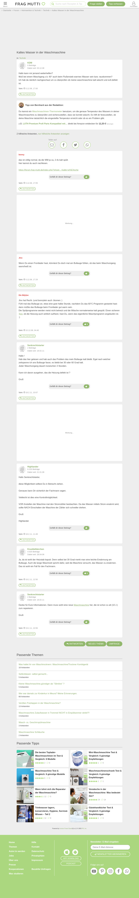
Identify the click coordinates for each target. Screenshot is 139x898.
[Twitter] (75, 144)
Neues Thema (96, 644)
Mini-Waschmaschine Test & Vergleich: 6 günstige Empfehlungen (103, 755)
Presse (12, 865)
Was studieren (16, 873)
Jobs (11, 856)
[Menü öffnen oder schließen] (5, 4)
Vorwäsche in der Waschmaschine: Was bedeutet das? (104, 792)
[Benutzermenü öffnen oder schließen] (133, 4)
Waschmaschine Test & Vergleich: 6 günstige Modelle (50, 772)
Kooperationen (16, 869)
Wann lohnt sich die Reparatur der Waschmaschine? (50, 791)
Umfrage (114, 644)
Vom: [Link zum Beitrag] (21, 88)
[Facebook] (63, 144)
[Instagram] (110, 872)
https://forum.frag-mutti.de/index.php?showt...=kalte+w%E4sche (48, 170)
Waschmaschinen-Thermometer (47, 111)
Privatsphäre (38, 856)
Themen (13, 847)
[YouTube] (94, 872)
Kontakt (36, 847)
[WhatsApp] (87, 144)
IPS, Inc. (84, 828)
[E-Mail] (51, 144)
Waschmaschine (81, 605)
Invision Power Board (66, 828)
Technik (22, 58)
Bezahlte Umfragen (41, 869)
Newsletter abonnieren (110, 854)
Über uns (13, 860)
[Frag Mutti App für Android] (75, 852)
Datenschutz (38, 851)
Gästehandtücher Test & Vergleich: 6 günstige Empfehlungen (101, 810)
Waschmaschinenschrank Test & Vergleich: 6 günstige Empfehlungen (105, 774)
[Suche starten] (53, 4)
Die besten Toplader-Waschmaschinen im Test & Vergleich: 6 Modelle (49, 755)
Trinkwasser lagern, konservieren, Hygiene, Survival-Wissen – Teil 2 (51, 810)
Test (20, 314)
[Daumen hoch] (86, 177)
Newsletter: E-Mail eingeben (105, 842)
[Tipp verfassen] (115, 4)
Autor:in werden (17, 851)
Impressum (37, 860)
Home (12, 842)
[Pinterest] (102, 872)
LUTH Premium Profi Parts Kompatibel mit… (45, 124)
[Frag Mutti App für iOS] (67, 852)
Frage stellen (96, 4)
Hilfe (34, 842)
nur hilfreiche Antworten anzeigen (53, 134)
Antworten (27, 94)
